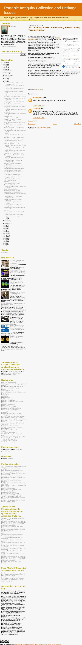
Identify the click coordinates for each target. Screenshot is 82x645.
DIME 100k (7, 181)
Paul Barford (13, 26)
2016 (4, 231)
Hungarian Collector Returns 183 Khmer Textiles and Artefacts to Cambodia (17, 293)
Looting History (5, 405)
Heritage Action (5, 394)
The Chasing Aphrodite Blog (8, 432)
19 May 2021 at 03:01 (38, 117)
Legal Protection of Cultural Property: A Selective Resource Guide (11, 490)
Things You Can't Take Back (8, 439)
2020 (4, 225)
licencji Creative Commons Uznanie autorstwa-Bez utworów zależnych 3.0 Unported (38, 644)
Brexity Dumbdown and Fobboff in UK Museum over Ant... (13, 104)
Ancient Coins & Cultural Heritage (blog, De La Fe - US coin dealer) (13, 543)
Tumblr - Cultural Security (8, 442)
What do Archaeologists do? (11, 117)
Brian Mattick (37, 97)
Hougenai (36, 108)
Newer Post (31, 124)
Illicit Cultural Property (7, 398)
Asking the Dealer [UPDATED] (11, 143)
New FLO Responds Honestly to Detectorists (15, 96)
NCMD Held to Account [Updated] (12, 183)
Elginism (3, 385)
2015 (4, 233)
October (7, 73)
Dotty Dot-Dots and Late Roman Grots (13, 153)
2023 (4, 66)
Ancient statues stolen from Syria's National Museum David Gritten (13, 303)
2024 (4, 64)
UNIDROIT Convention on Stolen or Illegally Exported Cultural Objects (13, 501)
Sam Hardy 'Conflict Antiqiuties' (9, 425)
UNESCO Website (6, 499)
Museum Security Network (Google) (11, 408)
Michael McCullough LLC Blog (9, 407)
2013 (4, 236)
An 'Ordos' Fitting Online (16, 315)
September (8, 75)
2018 (4, 228)
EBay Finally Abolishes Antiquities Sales (14, 137)
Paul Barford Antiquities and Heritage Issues (13, 573)
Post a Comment (32, 121)
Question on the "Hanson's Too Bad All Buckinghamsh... (13, 83)
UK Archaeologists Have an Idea (12, 178)
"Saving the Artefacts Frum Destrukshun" (14, 168)
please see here (5, 451)
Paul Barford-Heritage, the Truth (10, 577)
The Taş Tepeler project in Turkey (10, 344)
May (6, 81)
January (7, 223)
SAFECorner (4, 424)
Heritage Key (4, 396)
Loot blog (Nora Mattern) (8, 404)
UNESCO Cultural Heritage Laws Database (13, 497)
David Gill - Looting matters (8, 382)
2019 (4, 226)
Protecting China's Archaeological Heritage (12, 416)
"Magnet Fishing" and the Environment (13, 214)
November (7, 72)
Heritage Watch (5, 397)
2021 (4, 69)
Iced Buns (6, 210)
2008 (4, 244)
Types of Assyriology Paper (10, 184)
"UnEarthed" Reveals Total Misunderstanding (13, 310)
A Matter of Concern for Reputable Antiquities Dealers (12, 120)
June (6, 80)
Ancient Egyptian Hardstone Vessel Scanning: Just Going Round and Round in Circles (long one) (17, 272)
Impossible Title (8, 116)
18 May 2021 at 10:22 (38, 105)
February (7, 221)
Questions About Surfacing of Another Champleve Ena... (13, 197)
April (6, 218)
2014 (4, 235)
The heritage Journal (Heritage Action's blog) (13, 436)
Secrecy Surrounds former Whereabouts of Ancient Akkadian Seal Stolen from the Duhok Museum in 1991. (17, 327)
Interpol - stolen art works (8, 488)
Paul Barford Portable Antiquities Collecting (12, 574)
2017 (4, 230)
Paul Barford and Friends (8, 575)
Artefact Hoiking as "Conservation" (12, 170)
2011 (4, 240)
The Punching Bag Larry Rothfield (10, 438)
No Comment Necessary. (10, 142)
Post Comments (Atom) (44, 127)
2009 (4, 243)
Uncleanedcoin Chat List (8, 536)
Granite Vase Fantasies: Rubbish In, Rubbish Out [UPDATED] (16, 282)
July (6, 78)
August (7, 76)
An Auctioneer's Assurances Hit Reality (13, 139)
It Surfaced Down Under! (8, 400)
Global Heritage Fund (7, 390)
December (7, 70)
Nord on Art (4, 412)
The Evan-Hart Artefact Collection (12, 190)
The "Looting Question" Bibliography (11, 495)
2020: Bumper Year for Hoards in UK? (13, 192)
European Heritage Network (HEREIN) (11, 476)
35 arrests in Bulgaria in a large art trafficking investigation (17, 262)
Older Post (77, 124)
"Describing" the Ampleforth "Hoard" (13, 140)
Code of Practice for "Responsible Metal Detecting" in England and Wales (12, 471)
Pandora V (6, 133)
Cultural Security (5, 474)
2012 (4, 238)
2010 (4, 241)
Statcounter (4, 252)
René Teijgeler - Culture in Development (12, 417)
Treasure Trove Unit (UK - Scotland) (11, 496)
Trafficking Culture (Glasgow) (9, 440)
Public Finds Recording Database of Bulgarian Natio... (13, 161)
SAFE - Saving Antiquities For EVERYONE (12, 423)
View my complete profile (8, 46)
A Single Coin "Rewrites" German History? (16, 337)
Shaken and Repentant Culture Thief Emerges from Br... (13, 205)
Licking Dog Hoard (8, 112)
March (6, 220)
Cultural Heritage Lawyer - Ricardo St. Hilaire (13, 473)
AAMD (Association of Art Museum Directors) (13, 466)
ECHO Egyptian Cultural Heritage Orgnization (13, 384)
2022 (4, 67)
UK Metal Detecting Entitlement (11, 189)
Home (55, 124)
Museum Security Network (8, 492)
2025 (4, 62)
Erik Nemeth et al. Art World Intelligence (12, 386)
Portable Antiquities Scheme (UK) (10, 493)
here (11, 459)
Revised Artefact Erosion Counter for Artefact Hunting (11, 374)
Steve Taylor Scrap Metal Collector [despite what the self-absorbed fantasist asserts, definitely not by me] (13, 580)
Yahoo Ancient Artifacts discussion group (12, 534)
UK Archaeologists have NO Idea (12, 174)
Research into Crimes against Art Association (13, 419)
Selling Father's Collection (10, 180)
